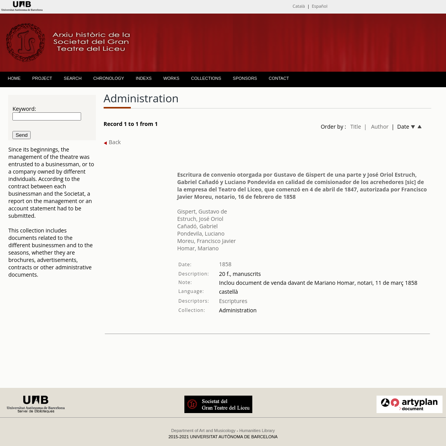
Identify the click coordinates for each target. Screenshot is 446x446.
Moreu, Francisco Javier (206, 241)
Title (355, 126)
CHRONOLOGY (108, 78)
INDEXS (144, 78)
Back (112, 142)
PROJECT (42, 78)
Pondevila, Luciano (200, 233)
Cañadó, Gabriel (197, 226)
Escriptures (233, 301)
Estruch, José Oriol (200, 218)
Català (299, 6)
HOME (14, 78)
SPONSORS (245, 78)
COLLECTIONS (206, 78)
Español (319, 6)
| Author (376, 126)
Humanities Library (257, 430)
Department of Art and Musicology (203, 430)
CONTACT (279, 78)
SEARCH (73, 78)
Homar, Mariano (198, 248)
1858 (225, 264)
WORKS (171, 78)
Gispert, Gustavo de (202, 211)
